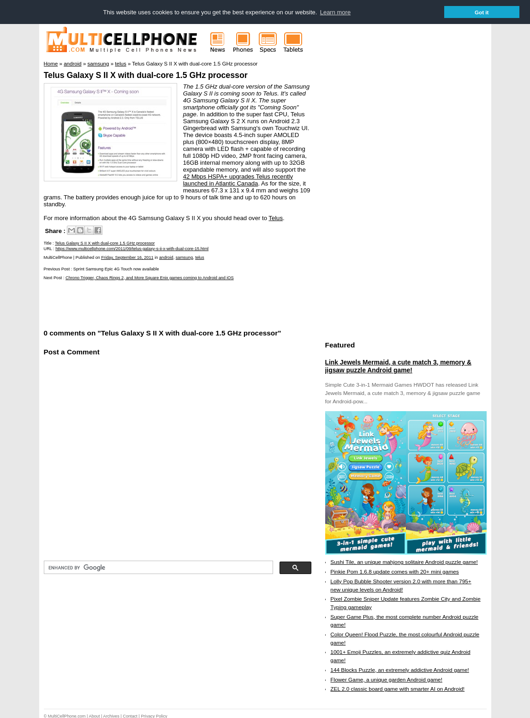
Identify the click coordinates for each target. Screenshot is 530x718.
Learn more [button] (335, 12)
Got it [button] (482, 12)
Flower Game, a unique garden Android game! (386, 679)
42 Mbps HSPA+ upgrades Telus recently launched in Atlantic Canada (238, 179)
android (166, 257)
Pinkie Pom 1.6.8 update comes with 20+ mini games (394, 571)
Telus (275, 217)
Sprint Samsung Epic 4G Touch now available (116, 268)
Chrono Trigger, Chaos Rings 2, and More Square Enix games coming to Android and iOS (150, 277)
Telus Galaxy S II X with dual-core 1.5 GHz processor (146, 74)
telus (199, 257)
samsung (184, 257)
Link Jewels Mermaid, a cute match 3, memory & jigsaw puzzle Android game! (398, 366)
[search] (157, 567)
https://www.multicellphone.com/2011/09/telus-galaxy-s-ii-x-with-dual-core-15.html (131, 248)
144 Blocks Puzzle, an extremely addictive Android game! (399, 669)
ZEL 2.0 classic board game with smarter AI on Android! (397, 689)
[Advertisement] (152, 303)
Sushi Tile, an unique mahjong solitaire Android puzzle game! (404, 562)
